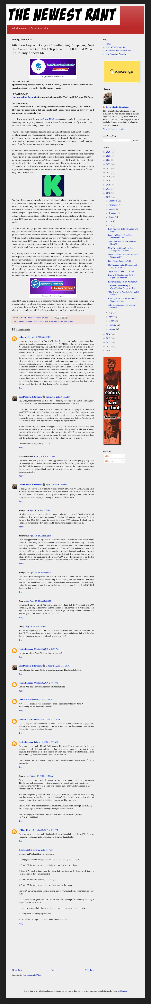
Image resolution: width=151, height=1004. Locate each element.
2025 (108, 156)
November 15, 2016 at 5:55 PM (40, 700)
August (112, 217)
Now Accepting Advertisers (117, 54)
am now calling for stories (25, 97)
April (111, 317)
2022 (108, 168)
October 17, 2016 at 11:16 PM (58, 666)
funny (39, 321)
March (111, 321)
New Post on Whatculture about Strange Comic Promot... (121, 249)
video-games (68, 321)
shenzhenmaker (25, 850)
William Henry (25, 830)
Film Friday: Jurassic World (119, 261)
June (111, 225)
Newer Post (17, 970)
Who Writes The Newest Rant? (118, 51)
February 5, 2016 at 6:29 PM (39, 337)
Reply (21, 388)
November (113, 205)
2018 (108, 185)
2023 (108, 164)
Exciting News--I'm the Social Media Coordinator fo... (123, 299)
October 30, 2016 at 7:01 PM (46, 683)
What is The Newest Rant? (116, 47)
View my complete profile (113, 129)
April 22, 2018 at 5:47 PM (43, 850)
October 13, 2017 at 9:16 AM (42, 776)
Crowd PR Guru (49, 119)
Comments (110, 461)
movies (60, 321)
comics (21, 321)
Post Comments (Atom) (32, 975)
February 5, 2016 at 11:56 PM (58, 397)
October (112, 209)
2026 (108, 152)
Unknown (23, 337)
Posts (108, 456)
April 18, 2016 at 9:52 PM (40, 536)
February (112, 325)
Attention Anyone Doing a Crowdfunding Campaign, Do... (122, 287)
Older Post (89, 970)
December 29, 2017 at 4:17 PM (45, 830)
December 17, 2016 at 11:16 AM (47, 719)
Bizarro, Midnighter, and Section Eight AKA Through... (121, 276)
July (111, 221)
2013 (108, 338)
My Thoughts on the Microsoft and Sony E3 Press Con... (122, 266)
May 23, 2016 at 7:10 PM (35, 626)
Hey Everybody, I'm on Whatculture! (123, 282)
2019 (108, 181)
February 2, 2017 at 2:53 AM (46, 742)
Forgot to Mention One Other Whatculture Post (120, 236)
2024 (108, 160)
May (111, 312)
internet (45, 321)
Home (53, 970)
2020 (108, 176)
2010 (108, 351)
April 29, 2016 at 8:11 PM (40, 601)
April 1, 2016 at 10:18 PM (44, 456)
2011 (108, 346)
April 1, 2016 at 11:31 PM (56, 485)
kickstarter (53, 321)
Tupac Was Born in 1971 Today (121, 271)
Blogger (123, 991)
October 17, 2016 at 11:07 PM (46, 649)
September (113, 213)
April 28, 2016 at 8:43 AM (40, 573)
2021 (108, 172)
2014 (108, 334)
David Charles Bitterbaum (30, 397)
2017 (108, 189)
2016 (108, 193)
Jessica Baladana (26, 649)
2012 (108, 342)
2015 (108, 197)
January (112, 329)
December (113, 201)
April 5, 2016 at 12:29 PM (40, 510)
